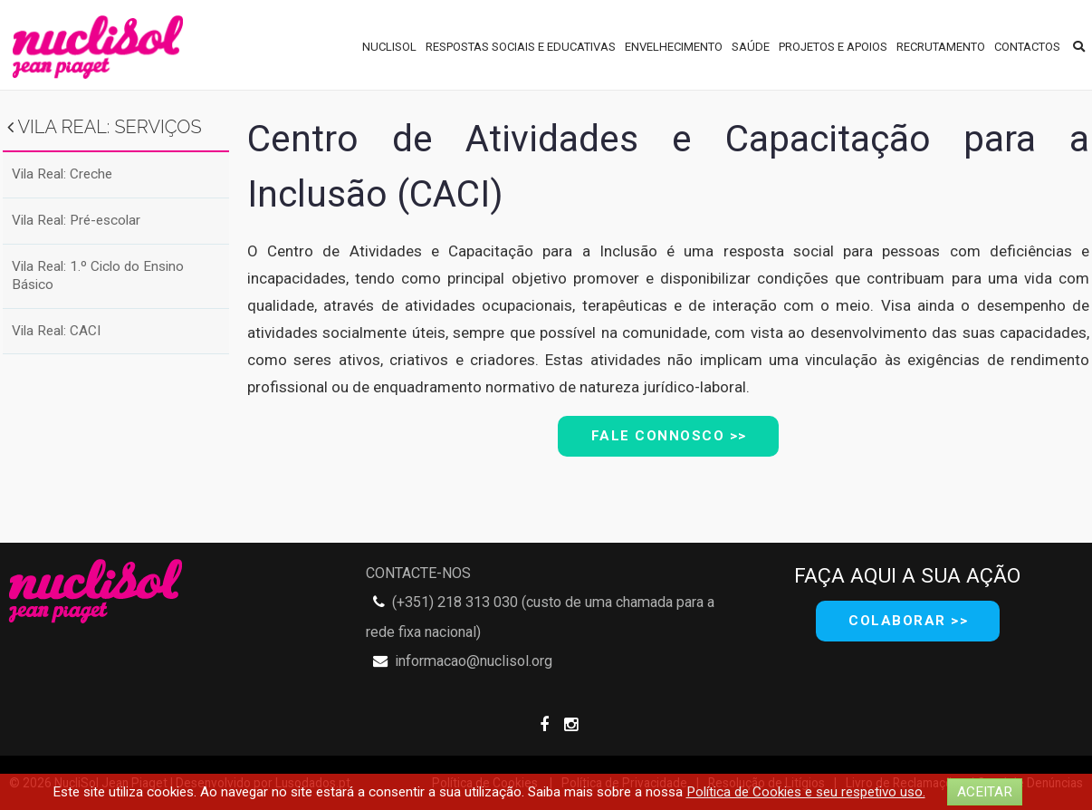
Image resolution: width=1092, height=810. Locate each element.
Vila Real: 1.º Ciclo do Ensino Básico (98, 275)
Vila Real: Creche (62, 174)
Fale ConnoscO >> (669, 436)
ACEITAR (984, 792)
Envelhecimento (674, 46)
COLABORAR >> (908, 620)
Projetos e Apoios (833, 46)
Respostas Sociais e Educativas (521, 46)
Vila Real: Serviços (104, 127)
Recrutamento (940, 46)
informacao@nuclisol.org (473, 661)
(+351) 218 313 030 (455, 602)
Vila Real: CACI (56, 331)
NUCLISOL (389, 46)
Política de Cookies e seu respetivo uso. (805, 792)
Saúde (751, 46)
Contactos (1027, 46)
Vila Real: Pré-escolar (76, 220)
